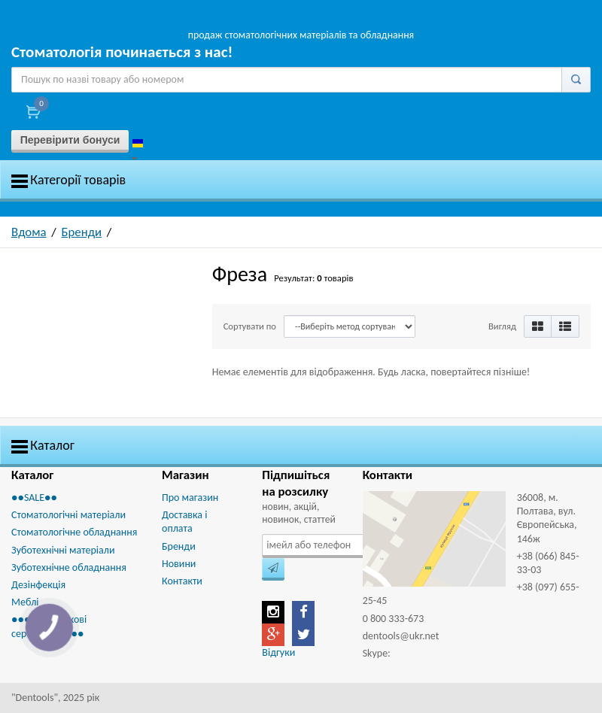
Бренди (82, 232)
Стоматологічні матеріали (68, 514)
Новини (179, 563)
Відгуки (278, 652)
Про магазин (190, 497)
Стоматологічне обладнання (74, 532)
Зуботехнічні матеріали (62, 550)
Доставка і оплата (184, 521)
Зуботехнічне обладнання (68, 567)
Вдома (29, 232)
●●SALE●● (34, 497)
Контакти (182, 581)
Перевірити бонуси (70, 140)
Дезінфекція (38, 584)
